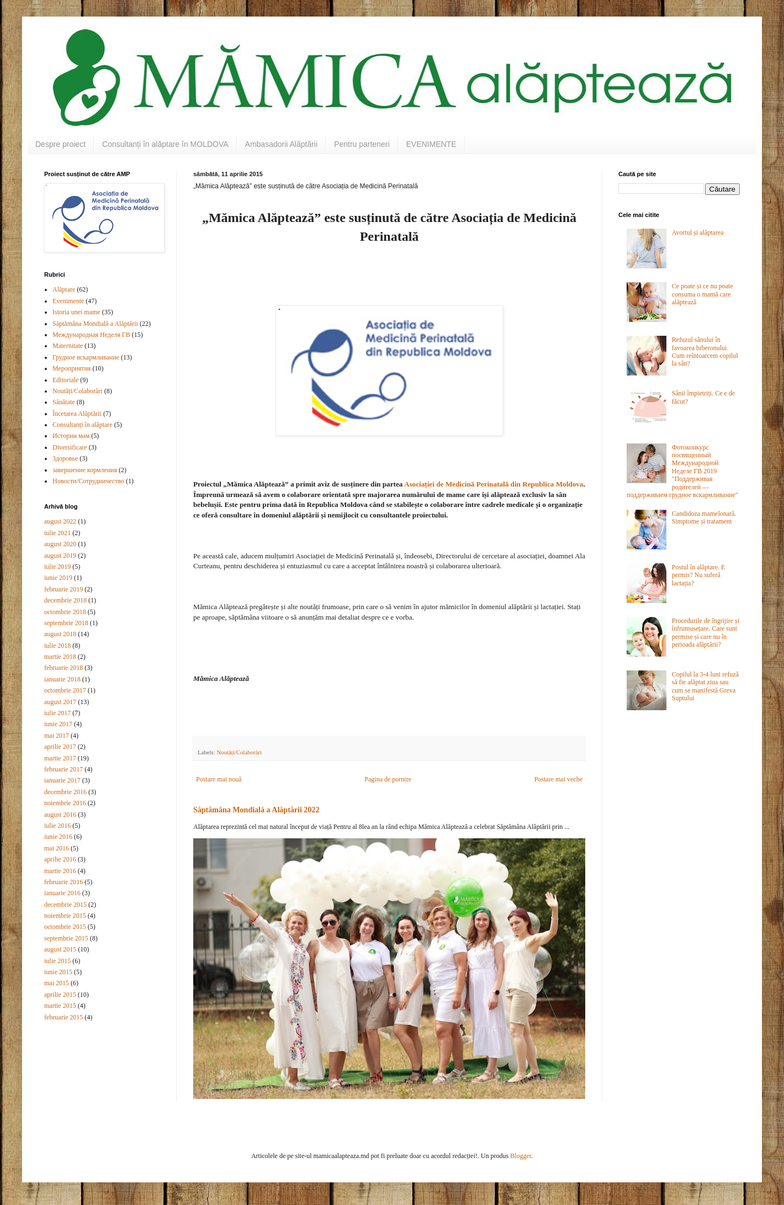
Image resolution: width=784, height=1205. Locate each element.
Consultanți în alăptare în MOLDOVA (165, 144)
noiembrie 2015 (65, 915)
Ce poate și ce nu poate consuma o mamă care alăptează (702, 294)
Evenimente (68, 301)
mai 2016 (56, 848)
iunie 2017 (58, 724)
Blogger (520, 1156)
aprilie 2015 (60, 994)
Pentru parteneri (361, 144)
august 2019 (60, 555)
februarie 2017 (63, 769)
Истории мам (70, 436)
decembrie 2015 (65, 904)
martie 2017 (60, 758)
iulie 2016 (57, 825)
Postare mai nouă (219, 779)
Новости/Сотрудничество (88, 481)
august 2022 (60, 521)
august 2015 (60, 949)
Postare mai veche (558, 779)
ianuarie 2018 (62, 679)
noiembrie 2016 (65, 803)
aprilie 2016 (60, 859)
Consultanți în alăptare (82, 425)
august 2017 (60, 702)
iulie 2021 (57, 533)
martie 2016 (60, 871)
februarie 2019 (63, 589)
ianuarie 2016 (62, 893)
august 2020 (60, 544)
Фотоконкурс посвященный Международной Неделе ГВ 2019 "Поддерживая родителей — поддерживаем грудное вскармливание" (682, 471)
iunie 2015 (58, 972)
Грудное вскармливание (85, 357)
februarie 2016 (63, 882)
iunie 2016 (58, 837)
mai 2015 (56, 983)
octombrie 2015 (65, 927)
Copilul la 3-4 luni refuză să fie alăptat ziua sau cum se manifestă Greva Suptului (705, 686)
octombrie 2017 (65, 690)
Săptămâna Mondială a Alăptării (95, 323)
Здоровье (65, 458)
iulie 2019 (57, 566)
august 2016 (60, 814)
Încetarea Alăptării (77, 413)
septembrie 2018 (66, 623)
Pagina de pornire (387, 779)
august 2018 (60, 634)
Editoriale (65, 380)
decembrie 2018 (65, 600)
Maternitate (67, 346)
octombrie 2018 (65, 612)
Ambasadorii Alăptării (281, 144)
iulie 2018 (57, 645)
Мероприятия (71, 368)
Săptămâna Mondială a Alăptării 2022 (256, 809)
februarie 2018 (63, 668)
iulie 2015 (57, 961)
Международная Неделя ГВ (91, 335)
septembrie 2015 (66, 938)
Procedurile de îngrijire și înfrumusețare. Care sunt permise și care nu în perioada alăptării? (705, 632)
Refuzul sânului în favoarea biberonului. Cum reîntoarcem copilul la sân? (705, 351)
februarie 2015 (63, 1017)
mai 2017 (56, 735)
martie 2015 (60, 1006)
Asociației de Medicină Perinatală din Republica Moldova (492, 484)
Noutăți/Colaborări (239, 752)
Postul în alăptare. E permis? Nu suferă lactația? (698, 575)
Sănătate (63, 402)
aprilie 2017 (60, 747)
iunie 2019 (58, 578)
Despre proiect (60, 144)
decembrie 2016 (65, 792)
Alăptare (63, 289)
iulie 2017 (57, 713)
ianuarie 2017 (62, 780)
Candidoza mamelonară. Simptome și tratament (704, 517)
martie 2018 (60, 656)
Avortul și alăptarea (698, 232)
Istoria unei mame (76, 312)
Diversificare (69, 447)
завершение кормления (84, 470)
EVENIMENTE (431, 144)
